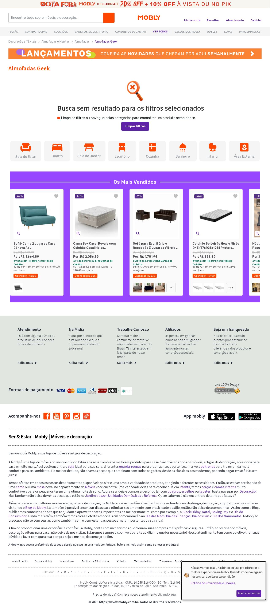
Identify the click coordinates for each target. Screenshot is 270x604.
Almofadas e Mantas (56, 41)
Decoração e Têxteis (22, 41)
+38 (230, 287)
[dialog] (223, 580)
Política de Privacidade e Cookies (213, 583)
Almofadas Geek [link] (106, 41)
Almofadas (82, 41)
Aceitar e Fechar (249, 593)
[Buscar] (109, 18)
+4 (171, 287)
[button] (25, 151)
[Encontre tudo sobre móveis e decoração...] (57, 17)
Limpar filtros (135, 126)
